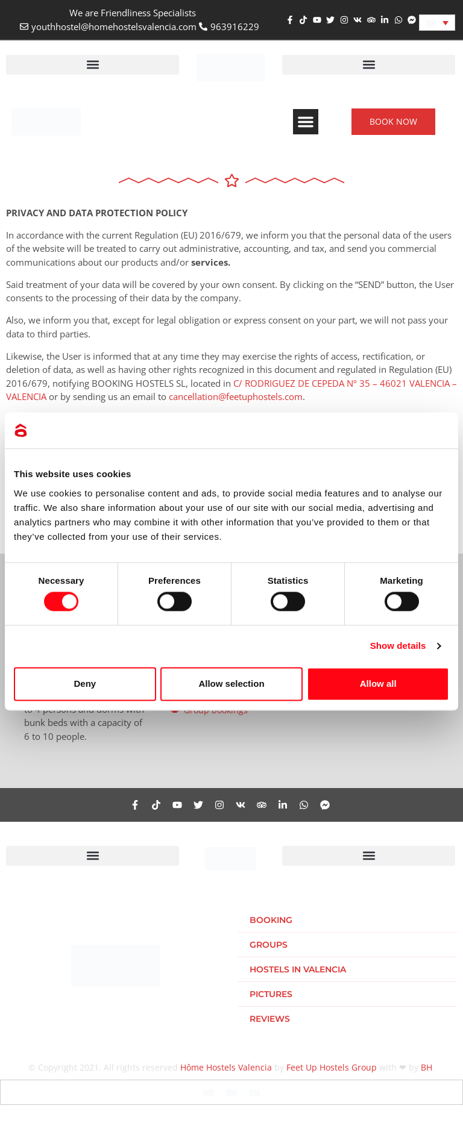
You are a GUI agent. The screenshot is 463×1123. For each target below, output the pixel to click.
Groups (269, 944)
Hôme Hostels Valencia (226, 1067)
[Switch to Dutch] (254, 1092)
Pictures (271, 994)
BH (426, 1067)
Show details (398, 646)
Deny (85, 683)
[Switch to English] (208, 1092)
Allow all (378, 683)
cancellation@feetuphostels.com (236, 396)
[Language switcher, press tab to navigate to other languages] (437, 22)
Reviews (270, 1018)
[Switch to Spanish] (231, 1092)
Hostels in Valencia (298, 969)
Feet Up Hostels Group (331, 1067)
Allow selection (231, 683)
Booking (271, 920)
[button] (92, 65)
